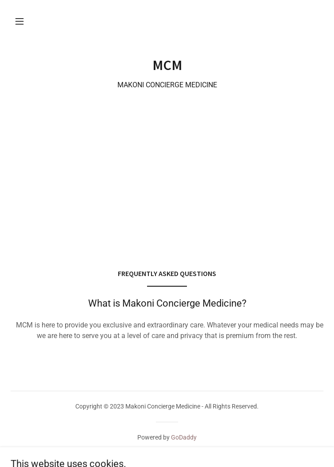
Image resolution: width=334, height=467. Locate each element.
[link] (167, 65)
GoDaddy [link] (184, 437)
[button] (19, 21)
